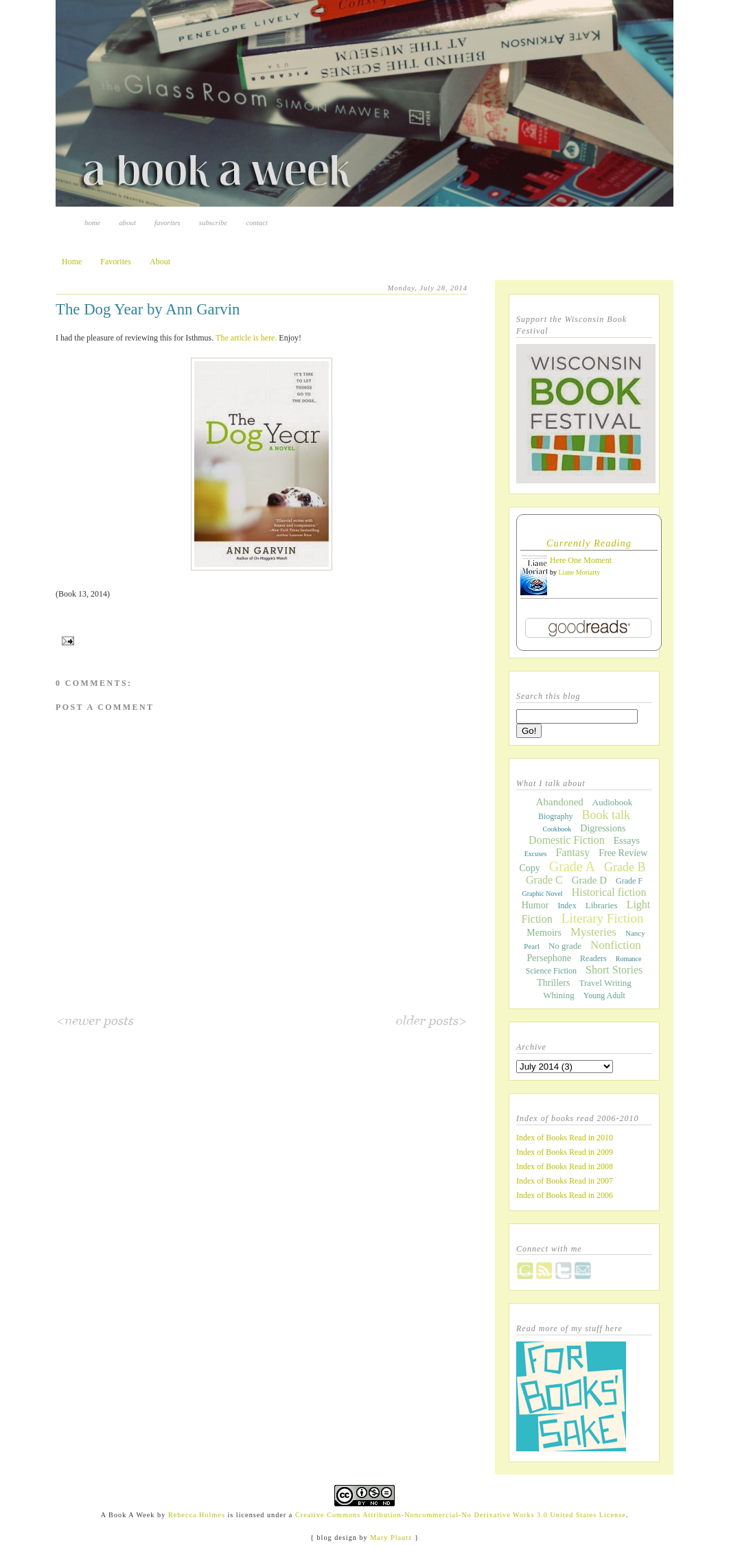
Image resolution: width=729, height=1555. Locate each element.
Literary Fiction (603, 918)
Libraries (602, 905)
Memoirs (544, 933)
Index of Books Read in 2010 (564, 1137)
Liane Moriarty (580, 572)
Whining (559, 995)
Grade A (572, 866)
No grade (564, 946)
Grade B (624, 867)
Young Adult (604, 995)
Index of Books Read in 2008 (564, 1166)
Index (566, 905)
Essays (627, 841)
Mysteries (593, 931)
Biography (555, 816)
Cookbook (557, 829)
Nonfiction (615, 945)
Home (92, 222)
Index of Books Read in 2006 (564, 1195)
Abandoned (559, 801)
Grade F (629, 881)
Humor (535, 905)
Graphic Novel (542, 893)
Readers (593, 958)
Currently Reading (589, 543)
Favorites (167, 222)
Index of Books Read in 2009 (564, 1152)
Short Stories (614, 970)
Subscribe (213, 222)
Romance (629, 959)
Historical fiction (609, 892)
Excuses (535, 853)
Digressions (602, 828)
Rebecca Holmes (196, 1515)
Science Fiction (551, 971)
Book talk (606, 815)
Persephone (549, 958)
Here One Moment (581, 560)
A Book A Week (128, 1515)
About (127, 222)
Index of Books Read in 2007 (564, 1181)
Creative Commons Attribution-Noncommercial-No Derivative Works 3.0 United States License (460, 1515)
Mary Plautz (391, 1537)
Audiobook (612, 802)
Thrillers (553, 983)
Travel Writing (605, 983)
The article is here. (246, 338)
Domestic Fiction (567, 840)
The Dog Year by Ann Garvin (148, 309)
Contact (257, 222)
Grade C (544, 880)
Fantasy (572, 852)
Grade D (589, 880)
